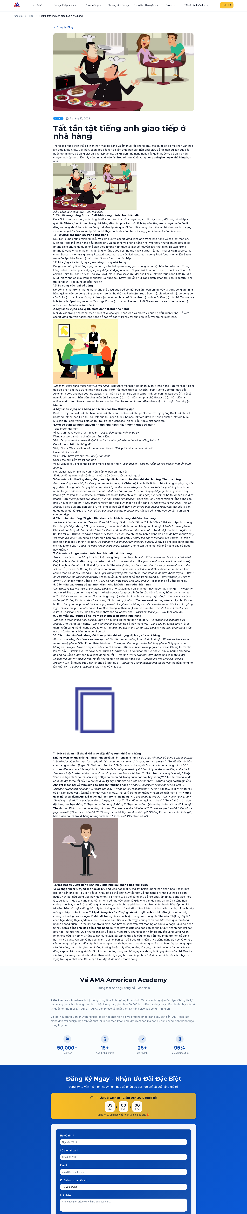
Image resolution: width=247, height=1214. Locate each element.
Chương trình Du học (119, 5)
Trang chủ (17, 15)
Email (63, 1165)
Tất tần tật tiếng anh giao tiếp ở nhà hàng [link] (61, 15)
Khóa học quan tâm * (73, 1180)
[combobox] (123, 1187)
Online (170, 5)
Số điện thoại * (69, 1150)
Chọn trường (93, 5)
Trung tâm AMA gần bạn (146, 5)
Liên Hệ (226, 5)
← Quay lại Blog (63, 27)
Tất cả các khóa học (196, 5)
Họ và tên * (67, 1135)
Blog (31, 15)
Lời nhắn (65, 1195)
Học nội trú (38, 5)
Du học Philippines (65, 5)
